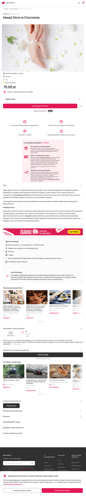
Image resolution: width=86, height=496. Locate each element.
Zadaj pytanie (11, 406)
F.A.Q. (59, 460)
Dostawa (60, 464)
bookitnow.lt (75, 469)
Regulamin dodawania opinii (43, 358)
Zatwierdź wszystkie (62, 490)
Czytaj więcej (17, 344)
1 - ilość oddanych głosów (27, 334)
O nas (46, 462)
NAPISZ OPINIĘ (43, 355)
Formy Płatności (63, 470)
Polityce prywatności (25, 469)
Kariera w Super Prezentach (49, 470)
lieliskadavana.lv (76, 466)
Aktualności (47, 466)
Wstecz (6, 9)
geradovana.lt (76, 462)
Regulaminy (61, 467)
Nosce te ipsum (14, 14)
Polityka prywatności (14, 484)
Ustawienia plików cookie (22, 490)
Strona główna (14, 9)
